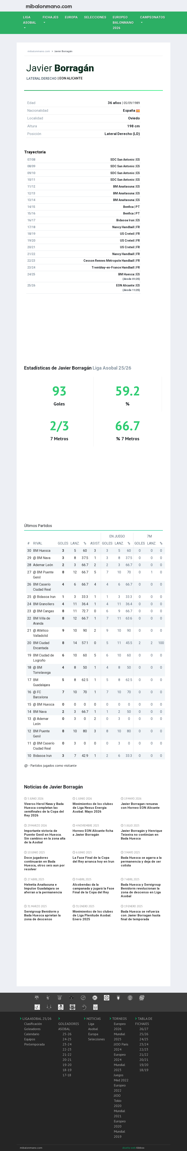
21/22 (143, 1054)
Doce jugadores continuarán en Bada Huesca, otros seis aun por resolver (44, 863)
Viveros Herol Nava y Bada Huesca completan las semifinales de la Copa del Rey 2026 (44, 809)
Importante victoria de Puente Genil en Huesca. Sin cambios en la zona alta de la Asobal (44, 836)
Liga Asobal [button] (29, 20)
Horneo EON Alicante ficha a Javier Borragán (93, 833)
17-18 (67, 1075)
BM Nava (40, 712)
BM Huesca (41, 551)
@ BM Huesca (43, 704)
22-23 (67, 1049)
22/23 (143, 1049)
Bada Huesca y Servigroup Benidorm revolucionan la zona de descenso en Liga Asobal (141, 890)
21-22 (67, 1054)
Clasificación (33, 1024)
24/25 (143, 1039)
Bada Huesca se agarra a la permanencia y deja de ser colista (141, 861)
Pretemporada (34, 1044)
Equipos (29, 1039)
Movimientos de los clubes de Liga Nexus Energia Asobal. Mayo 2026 (93, 807)
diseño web (129, 1147)
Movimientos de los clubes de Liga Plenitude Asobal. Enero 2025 (93, 915)
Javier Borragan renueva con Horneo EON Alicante (140, 806)
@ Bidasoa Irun (44, 597)
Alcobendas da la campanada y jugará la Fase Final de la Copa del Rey (93, 888)
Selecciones (97, 17)
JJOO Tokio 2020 (117, 1100)
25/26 (143, 1034)
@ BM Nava (41, 558)
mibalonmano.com (39, 51)
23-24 (67, 1044)
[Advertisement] (93, 327)
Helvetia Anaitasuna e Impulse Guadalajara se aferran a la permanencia (43, 888)
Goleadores (32, 1029)
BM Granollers (43, 604)
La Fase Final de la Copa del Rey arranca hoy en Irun (93, 859)
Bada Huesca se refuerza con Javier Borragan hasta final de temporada (140, 915)
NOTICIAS (92, 1018)
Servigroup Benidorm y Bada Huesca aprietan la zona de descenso (42, 915)
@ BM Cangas (43, 611)
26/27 (143, 1029)
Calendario (31, 1034)
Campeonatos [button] (152, 17)
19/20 (143, 1065)
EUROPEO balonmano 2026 (125, 22)
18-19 (67, 1070)
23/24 (143, 1044)
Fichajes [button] (50, 17)
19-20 (67, 1065)
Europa (73, 17)
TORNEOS (118, 1018)
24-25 (67, 1039)
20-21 (67, 1059)
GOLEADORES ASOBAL (68, 1024)
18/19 (143, 1070)
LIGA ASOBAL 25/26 (35, 1018)
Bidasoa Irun (42, 756)
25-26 (67, 1034)
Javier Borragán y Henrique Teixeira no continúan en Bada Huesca (141, 834)
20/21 (143, 1059)
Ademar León (43, 565)
